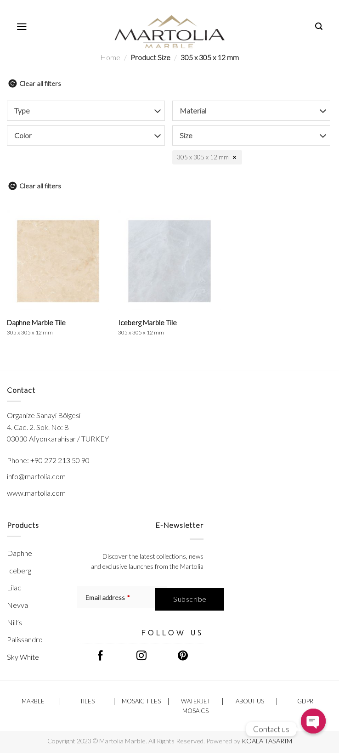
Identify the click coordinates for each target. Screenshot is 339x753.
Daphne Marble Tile (36, 327)
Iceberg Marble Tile (147, 327)
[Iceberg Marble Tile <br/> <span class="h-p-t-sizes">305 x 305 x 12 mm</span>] (169, 261)
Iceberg (19, 570)
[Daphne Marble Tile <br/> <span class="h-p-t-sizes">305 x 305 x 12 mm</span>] (58, 261)
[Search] (319, 26)
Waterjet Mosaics (195, 705)
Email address (107, 597)
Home (110, 57)
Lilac (14, 587)
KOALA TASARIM (267, 741)
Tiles (87, 701)
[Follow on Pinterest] (183, 656)
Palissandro (25, 639)
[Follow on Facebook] (101, 656)
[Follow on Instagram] (142, 656)
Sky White (23, 656)
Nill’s (14, 622)
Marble (33, 701)
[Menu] (22, 26)
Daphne (19, 553)
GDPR (305, 701)
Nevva (17, 604)
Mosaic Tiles (141, 701)
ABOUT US (250, 701)
